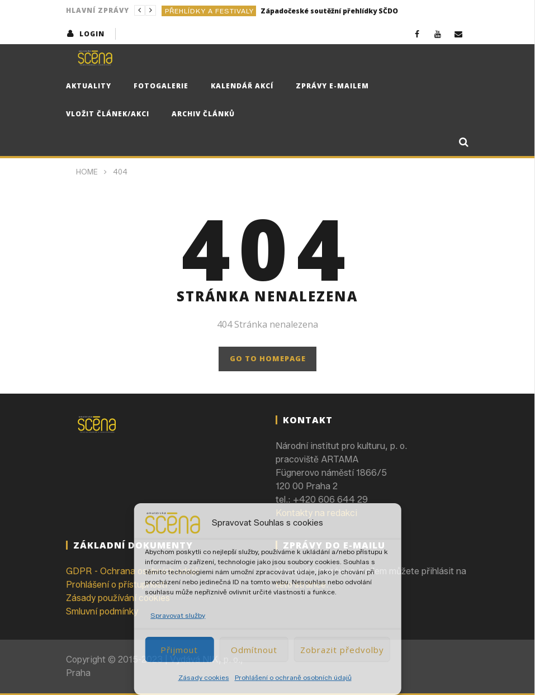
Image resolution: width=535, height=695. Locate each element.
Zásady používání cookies (118, 598)
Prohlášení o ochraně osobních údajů (293, 677)
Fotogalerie (161, 86)
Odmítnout (254, 649)
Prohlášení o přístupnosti (116, 584)
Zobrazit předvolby (342, 649)
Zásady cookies (203, 677)
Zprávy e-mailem (332, 86)
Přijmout (179, 649)
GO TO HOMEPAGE (268, 358)
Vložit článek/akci (107, 114)
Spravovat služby (177, 615)
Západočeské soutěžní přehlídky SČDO (329, 11)
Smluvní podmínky (102, 611)
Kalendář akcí (242, 86)
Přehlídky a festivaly (209, 11)
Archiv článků (203, 114)
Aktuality (88, 86)
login (92, 34)
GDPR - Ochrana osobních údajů (132, 571)
